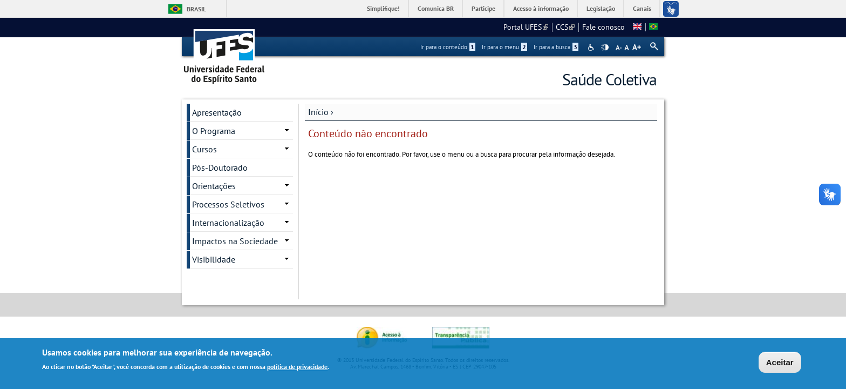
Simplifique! (383, 8)
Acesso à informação (541, 8)
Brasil (196, 9)
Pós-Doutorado (220, 167)
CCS (565, 27)
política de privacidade (297, 368)
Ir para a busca (556, 47)
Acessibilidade (592, 47)
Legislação (600, 8)
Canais (642, 8)
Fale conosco (603, 27)
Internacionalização (228, 222)
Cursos (204, 149)
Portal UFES (525, 27)
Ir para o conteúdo (447, 47)
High (605, 47)
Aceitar (780, 363)
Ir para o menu (504, 47)
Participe (483, 8)
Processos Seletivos (228, 204)
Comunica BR (436, 8)
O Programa (213, 130)
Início (318, 111)
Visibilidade (213, 259)
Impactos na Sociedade (235, 241)
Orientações (214, 185)
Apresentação (217, 112)
